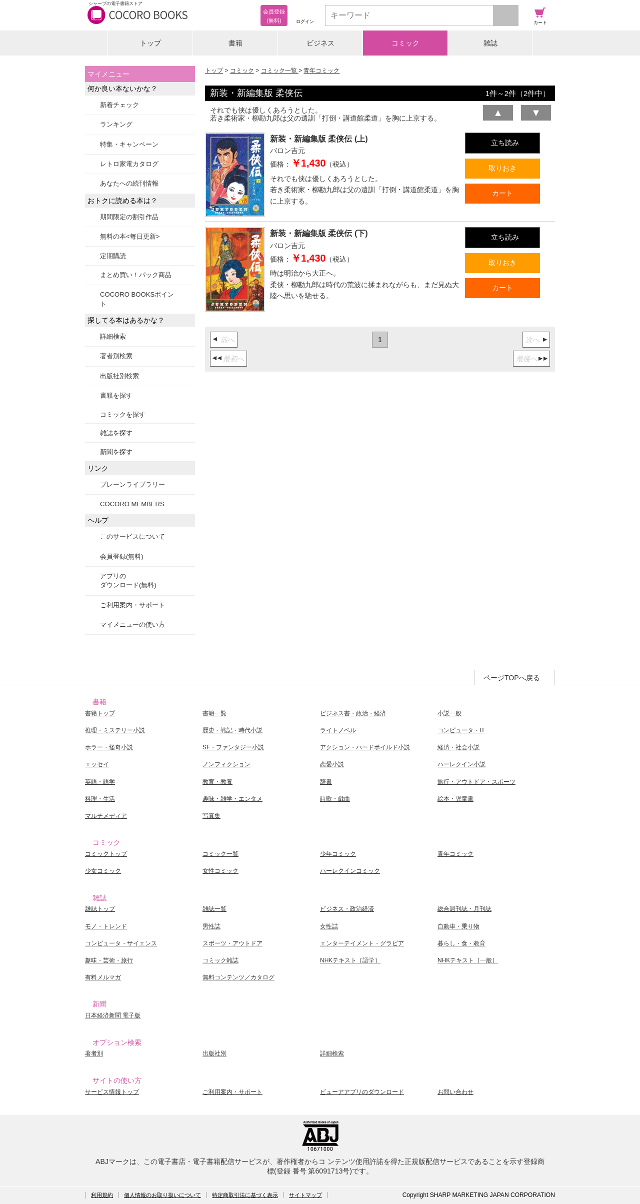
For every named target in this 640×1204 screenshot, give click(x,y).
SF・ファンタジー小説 (233, 747)
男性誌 (211, 926)
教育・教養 (217, 781)
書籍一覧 (214, 713)
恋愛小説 (332, 764)
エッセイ (97, 764)
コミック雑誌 (220, 960)
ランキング (116, 124)
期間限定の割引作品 (129, 217)
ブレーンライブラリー (132, 484)
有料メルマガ (103, 977)
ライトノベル (338, 730)
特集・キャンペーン (129, 144)
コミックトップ (106, 853)
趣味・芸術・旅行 (109, 960)
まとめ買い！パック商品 (136, 275)
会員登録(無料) (122, 556)
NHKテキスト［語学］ (350, 960)
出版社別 (214, 1053)
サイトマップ (305, 1195)
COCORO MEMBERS (132, 504)
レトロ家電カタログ (129, 164)
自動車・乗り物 (459, 926)
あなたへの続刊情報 (129, 183)
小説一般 (450, 713)
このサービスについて (132, 536)
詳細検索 (113, 336)
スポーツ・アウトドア (232, 943)
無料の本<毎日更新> (130, 236)
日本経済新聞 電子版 (112, 1015)
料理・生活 (100, 798)
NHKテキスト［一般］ (468, 960)
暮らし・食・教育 (462, 943)
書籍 (235, 43)
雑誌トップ (100, 908)
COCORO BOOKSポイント (137, 299)
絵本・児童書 (456, 798)
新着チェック (119, 105)
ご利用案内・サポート (132, 605)
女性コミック (220, 870)
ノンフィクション (226, 764)
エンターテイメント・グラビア (362, 943)
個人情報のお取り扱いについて (162, 1195)
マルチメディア (106, 815)
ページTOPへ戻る (512, 678)
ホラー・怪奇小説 (109, 747)
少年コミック (338, 853)
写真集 (211, 815)
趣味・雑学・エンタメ (232, 798)
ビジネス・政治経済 (347, 908)
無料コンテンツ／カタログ (238, 977)
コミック (406, 43)
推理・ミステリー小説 (115, 730)
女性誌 (329, 926)
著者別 (94, 1053)
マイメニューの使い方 (132, 624)
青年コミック (322, 70)
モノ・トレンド (106, 926)
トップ (150, 43)
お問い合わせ (456, 1091)
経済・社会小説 (459, 747)
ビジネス (320, 43)
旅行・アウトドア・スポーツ (477, 781)
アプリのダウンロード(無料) (128, 580)
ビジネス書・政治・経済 (353, 713)
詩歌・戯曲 (335, 798)
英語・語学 (100, 781)
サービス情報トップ (112, 1091)
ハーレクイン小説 (462, 764)
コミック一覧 (279, 70)
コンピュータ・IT (461, 730)
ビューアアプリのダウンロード (362, 1091)
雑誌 (491, 43)
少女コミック (103, 870)
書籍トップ (100, 713)
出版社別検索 (119, 376)
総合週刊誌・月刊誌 (465, 908)
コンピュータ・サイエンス (121, 943)
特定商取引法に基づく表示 (245, 1195)
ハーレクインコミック (350, 870)
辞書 (326, 781)
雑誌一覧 (214, 908)
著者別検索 (116, 356)
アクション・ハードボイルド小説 (365, 747)
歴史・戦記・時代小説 (232, 730)
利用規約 (102, 1195)
